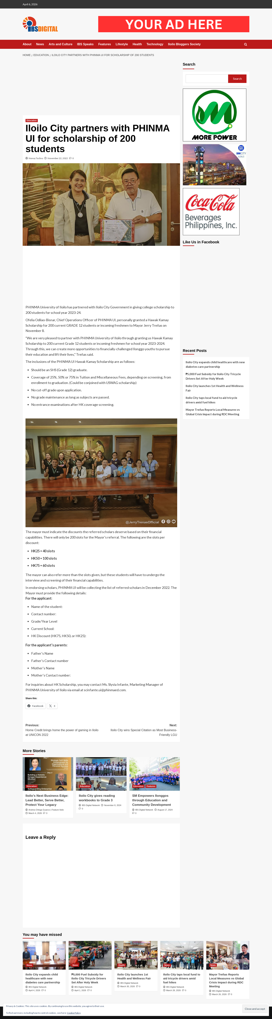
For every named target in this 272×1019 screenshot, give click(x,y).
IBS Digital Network (91, 805)
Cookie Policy (74, 1012)
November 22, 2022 (58, 158)
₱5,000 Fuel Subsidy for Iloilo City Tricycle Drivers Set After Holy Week (213, 376)
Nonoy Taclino (36, 158)
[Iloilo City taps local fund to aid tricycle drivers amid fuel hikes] (181, 955)
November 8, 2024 (112, 805)
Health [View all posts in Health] (121, 965)
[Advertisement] (101, 87)
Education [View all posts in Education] (32, 120)
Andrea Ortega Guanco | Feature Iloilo (46, 810)
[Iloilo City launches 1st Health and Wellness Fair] (136, 955)
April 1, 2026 (80, 990)
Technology (155, 44)
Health (137, 44)
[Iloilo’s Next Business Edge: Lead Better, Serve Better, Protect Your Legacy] (48, 774)
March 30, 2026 (127, 986)
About (27, 44)
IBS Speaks (85, 44)
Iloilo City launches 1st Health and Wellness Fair (214, 388)
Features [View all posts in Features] (151, 786)
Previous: (63, 730)
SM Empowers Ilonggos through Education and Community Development (151, 800)
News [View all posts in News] (29, 965)
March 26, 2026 (219, 994)
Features (104, 44)
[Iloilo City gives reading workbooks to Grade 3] (101, 774)
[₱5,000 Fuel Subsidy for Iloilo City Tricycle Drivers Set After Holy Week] (90, 955)
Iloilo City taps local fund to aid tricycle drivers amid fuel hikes (211, 400)
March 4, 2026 (35, 813)
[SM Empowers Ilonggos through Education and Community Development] (154, 774)
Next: (139, 730)
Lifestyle (122, 44)
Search (189, 64)
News (40, 44)
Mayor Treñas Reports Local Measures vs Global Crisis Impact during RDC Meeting (213, 412)
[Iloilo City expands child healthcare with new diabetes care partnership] (44, 955)
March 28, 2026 (173, 990)
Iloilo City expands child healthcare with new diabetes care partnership (215, 364)
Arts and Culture (60, 44)
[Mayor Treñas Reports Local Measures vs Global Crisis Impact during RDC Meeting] (227, 955)
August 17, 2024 (165, 810)
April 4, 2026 (34, 990)
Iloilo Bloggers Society (184, 44)
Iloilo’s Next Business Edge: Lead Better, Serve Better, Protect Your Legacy (47, 800)
